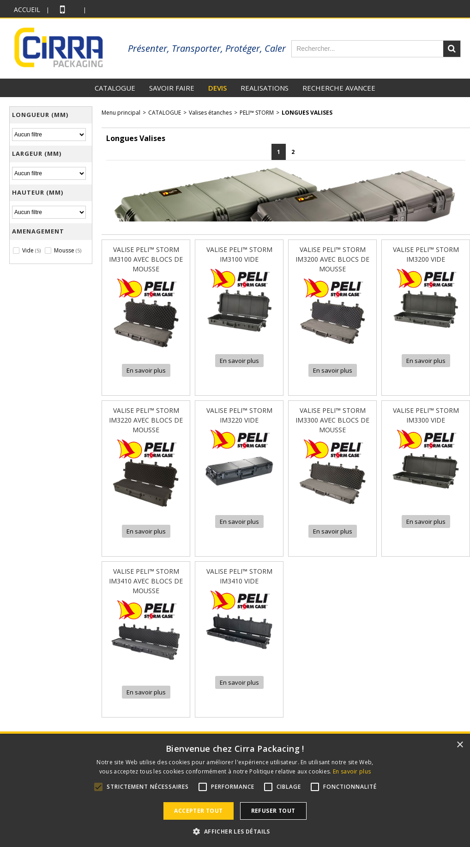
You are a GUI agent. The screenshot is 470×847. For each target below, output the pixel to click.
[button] (235, 831)
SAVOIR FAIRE (171, 87)
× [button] (459, 745)
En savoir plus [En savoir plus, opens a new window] (352, 771)
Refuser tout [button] (273, 811)
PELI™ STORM (257, 113)
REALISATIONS (265, 87)
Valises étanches (210, 113)
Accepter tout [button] (198, 811)
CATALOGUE (115, 87)
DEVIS (217, 87)
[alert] (235, 791)
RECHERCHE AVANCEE (338, 87)
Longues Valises (307, 113)
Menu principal (121, 113)
